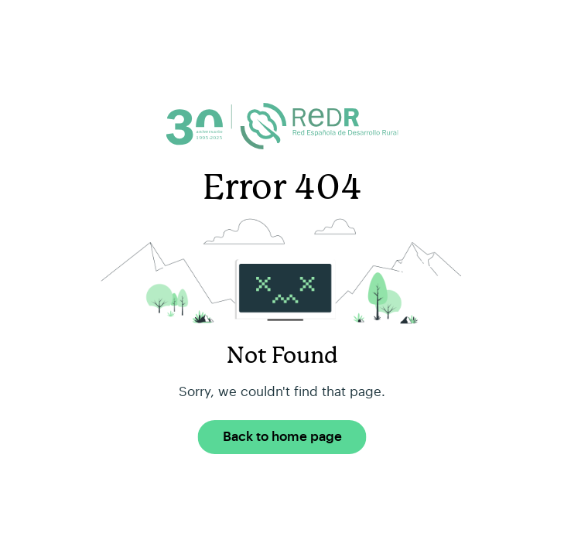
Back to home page (282, 436)
